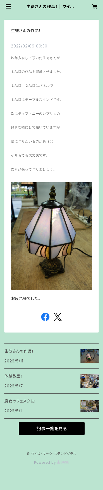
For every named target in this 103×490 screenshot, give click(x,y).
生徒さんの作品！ (26, 30)
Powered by (51, 462)
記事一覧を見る (52, 428)
